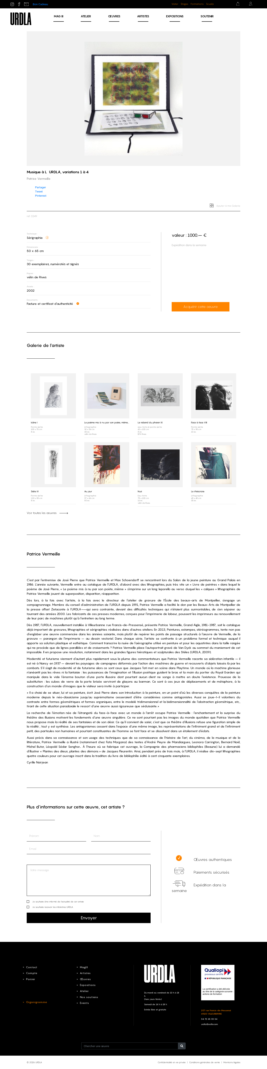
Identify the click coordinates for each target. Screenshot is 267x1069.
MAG (58, 16)
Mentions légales (231, 1062)
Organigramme (35, 1002)
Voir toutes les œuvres (47, 512)
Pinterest (40, 195)
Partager (40, 187)
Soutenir (207, 16)
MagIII (83, 966)
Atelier (86, 16)
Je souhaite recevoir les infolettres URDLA (52, 907)
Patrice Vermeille (43, 553)
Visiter (174, 4)
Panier (30, 978)
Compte (31, 973)
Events (84, 1002)
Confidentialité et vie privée (172, 1062)
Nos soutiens (88, 996)
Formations (197, 4)
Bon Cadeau (40, 4)
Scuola (210, 4)
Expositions (175, 16)
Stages (184, 4)
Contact (31, 966)
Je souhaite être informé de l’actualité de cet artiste (58, 901)
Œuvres (114, 16)
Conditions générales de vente (204, 1062)
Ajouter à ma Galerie (225, 205)
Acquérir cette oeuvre (198, 307)
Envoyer (89, 917)
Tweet (39, 191)
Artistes (143, 16)
